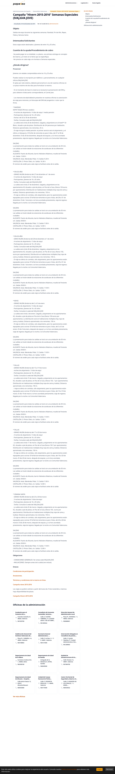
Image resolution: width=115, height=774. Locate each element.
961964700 (66, 664)
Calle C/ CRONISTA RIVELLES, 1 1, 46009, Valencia (46, 683)
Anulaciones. (17, 576)
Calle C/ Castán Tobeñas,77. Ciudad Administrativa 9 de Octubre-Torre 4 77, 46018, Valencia (69, 640)
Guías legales (96, 3)
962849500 (43, 666)
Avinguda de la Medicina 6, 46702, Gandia (46, 661)
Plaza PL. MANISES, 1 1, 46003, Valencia (70, 617)
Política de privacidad (69, 769)
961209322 (43, 623)
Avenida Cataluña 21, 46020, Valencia (24, 617)
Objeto (87, 14)
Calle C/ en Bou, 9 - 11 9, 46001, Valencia (47, 639)
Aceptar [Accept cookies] (99, 769)
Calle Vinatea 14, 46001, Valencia (68, 661)
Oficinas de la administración (93, 25)
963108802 (21, 643)
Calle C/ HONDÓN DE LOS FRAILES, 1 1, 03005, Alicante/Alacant (69, 683)
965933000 (21, 688)
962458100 (21, 664)
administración (53, 24)
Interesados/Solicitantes (93, 16)
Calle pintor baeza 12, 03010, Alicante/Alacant (24, 683)
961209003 (66, 644)
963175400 (43, 688)
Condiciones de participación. (23, 571)
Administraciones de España (21, 11)
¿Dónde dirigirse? (90, 22)
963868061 (66, 621)
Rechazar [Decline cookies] (109, 769)
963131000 (43, 643)
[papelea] (20, 3)
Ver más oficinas (19, 696)
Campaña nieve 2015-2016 (22, 585)
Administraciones (71, 3)
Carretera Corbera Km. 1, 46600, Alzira (25, 661)
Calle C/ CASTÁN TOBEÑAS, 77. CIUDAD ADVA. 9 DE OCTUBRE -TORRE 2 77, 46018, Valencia (47, 618)
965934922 (66, 688)
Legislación (85, 3)
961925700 (21, 621)
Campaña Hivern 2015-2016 (23, 596)
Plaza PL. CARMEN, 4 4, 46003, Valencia (25, 639)
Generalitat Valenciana (40, 11)
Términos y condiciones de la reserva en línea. (29, 580)
